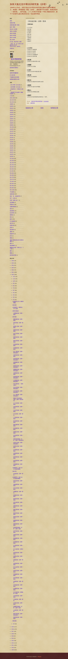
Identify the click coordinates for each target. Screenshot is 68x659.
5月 (14, 292)
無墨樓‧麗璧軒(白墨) (14, 79)
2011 (12, 645)
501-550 (12, 169)
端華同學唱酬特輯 (14, 73)
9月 (14, 283)
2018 (12, 629)
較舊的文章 (54, 108)
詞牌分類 (32, 103)
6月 (14, 290)
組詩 (11, 219)
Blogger (39, 656)
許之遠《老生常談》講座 (16, 41)
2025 (12, 263)
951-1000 (12, 189)
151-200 (12, 102)
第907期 (14, 471)
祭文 (11, 217)
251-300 (12, 158)
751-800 (12, 181)
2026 (12, 260)
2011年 (11, 131)
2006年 (11, 118)
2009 (12, 649)
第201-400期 (13, 37)
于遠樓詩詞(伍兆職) (14, 77)
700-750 (12, 179)
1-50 (11, 95)
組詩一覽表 (12, 27)
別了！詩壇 (12, 198)
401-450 (12, 164)
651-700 (12, 177)
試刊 (11, 235)
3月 (14, 297)
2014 (12, 638)
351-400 (12, 162)
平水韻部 (12, 192)
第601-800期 (13, 33)
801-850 (12, 183)
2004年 (11, 114)
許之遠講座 (12, 221)
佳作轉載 (12, 202)
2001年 (11, 108)
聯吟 (11, 251)
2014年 (11, 137)
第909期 (14, 305)
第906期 (14, 620)
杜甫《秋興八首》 (14, 200)
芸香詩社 (12, 48)
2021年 (11, 152)
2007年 (11, 120)
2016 (12, 633)
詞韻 (11, 227)
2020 (12, 274)
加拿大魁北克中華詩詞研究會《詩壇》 (29, 4)
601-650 (12, 175)
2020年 (11, 150)
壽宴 (11, 237)
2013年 (11, 135)
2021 (12, 272)
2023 (12, 267)
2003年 (11, 112)
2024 (12, 265)
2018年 (11, 146)
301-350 (12, 160)
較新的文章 (29, 108)
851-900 (12, 185)
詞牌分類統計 (16, 311)
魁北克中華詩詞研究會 (16, 59)
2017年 (11, 143)
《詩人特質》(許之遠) (15, 84)
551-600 (12, 173)
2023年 (11, 156)
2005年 (11, 116)
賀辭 (11, 231)
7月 (14, 288)
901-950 (12, 187)
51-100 (11, 171)
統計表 (11, 223)
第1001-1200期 (13, 29)
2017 (12, 631)
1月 (14, 623)
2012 (12, 643)
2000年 (11, 106)
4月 (14, 295)
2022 (12, 270)
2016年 (11, 141)
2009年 (11, 125)
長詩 (11, 208)
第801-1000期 (13, 31)
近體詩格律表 (13, 206)
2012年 (11, 133)
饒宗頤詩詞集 (13, 255)
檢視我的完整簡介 (14, 67)
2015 (12, 636)
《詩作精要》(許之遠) (15, 87)
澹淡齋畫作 (12, 245)
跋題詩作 (12, 233)
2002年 (11, 110)
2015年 (11, 139)
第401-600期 (13, 35)
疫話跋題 (12, 210)
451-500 (12, 166)
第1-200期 (12, 39)
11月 (14, 278)
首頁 (41, 108)
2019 (12, 626)
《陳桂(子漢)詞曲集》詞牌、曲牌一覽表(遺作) (18, 399)
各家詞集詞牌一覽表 (14, 25)
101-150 (12, 100)
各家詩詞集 (12, 22)
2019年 (11, 148)
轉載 (11, 253)
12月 (14, 276)
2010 (12, 647)
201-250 (12, 127)
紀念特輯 (12, 212)
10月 (14, 281)
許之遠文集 (12, 75)
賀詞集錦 (12, 229)
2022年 (11, 154)
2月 (14, 299)
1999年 (11, 104)
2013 (12, 640)
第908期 (14, 316)
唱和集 (11, 214)
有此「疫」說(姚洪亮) (15, 196)
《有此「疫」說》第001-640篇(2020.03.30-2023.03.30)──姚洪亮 (16, 45)
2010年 (11, 129)
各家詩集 (12, 194)
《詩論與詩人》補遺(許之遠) (16, 89)
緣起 (11, 243)
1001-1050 (12, 97)
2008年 (11, 123)
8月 (14, 285)
